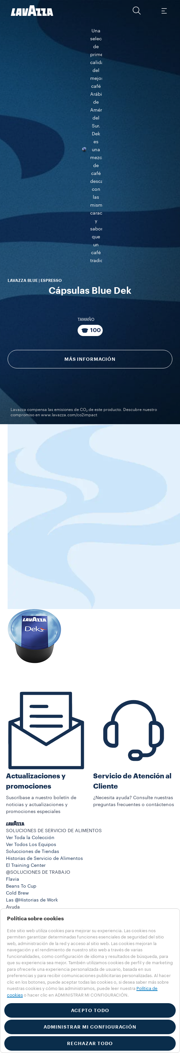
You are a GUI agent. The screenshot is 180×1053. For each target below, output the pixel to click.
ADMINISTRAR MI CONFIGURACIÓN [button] (90, 1027)
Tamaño (86, 232)
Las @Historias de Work (32, 861)
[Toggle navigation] (164, 10)
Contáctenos (20, 882)
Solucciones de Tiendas (32, 813)
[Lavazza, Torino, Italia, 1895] (32, 10)
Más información (90, 271)
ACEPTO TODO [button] (90, 1010)
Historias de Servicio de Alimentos (44, 820)
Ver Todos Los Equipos (31, 806)
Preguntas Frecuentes (30, 875)
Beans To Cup (21, 847)
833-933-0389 (28, 896)
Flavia (12, 840)
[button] (136, 10)
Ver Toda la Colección (30, 799)
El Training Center (26, 827)
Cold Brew (17, 854)
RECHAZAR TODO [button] (90, 1043)
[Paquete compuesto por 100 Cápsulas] (90, 243)
